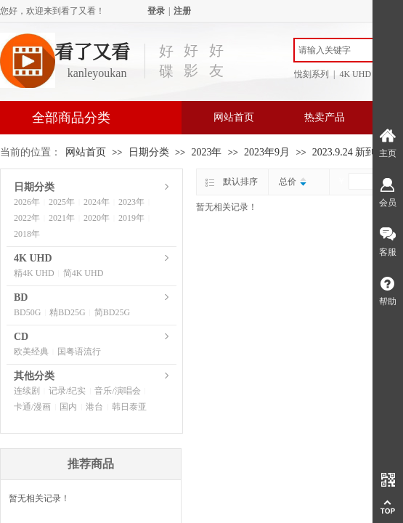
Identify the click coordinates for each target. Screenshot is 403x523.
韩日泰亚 (129, 407)
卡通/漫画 (32, 407)
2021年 (62, 218)
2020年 (97, 218)
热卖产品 (324, 117)
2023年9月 (267, 152)
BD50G (27, 312)
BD (21, 297)
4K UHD (33, 258)
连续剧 (27, 391)
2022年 (27, 218)
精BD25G (67, 312)
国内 (68, 407)
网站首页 (233, 117)
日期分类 (149, 152)
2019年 (131, 218)
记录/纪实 (67, 391)
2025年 (62, 202)
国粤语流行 (79, 351)
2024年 (97, 202)
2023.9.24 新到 (344, 152)
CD (21, 336)
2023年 (206, 152)
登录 (156, 11)
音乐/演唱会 (117, 391)
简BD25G (112, 312)
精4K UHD (34, 273)
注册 (182, 11)
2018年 (27, 234)
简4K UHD (83, 273)
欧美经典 (31, 351)
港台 (94, 407)
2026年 (27, 202)
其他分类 (34, 375)
